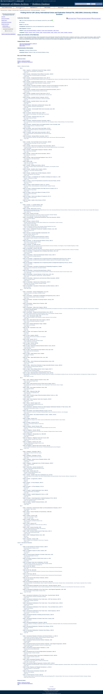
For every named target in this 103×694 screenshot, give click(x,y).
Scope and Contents (5, 18)
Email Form (53, 689)
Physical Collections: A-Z (20, 7)
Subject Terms (4, 20)
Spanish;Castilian (46, 32)
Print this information (96, 18)
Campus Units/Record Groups (7, 7)
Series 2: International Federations (25, 62)
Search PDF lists (99, 3)
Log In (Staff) (51, 686)
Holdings (9, 10)
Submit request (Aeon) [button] (71, 18)
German (37, 32)
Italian (41, 32)
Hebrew (55, 32)
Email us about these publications (8, 34)
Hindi (59, 32)
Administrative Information (6, 22)
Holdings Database (41, 4)
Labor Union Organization (47, 30)
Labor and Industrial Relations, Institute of (32, 30)
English (26, 32)
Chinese (30, 32)
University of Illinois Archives (15, 4)
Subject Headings (47, 7)
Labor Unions (56, 30)
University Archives (4, 10)
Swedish (66, 32)
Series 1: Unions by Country (23, 60)
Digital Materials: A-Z (33, 7)
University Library (16, 10)
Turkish (62, 32)
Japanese (70, 32)
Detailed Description (5, 24)
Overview (3, 16)
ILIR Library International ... (36, 10)
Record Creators (61, 7)
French (34, 32)
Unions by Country (5, 25)
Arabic (52, 32)
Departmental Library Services (25, 10)
